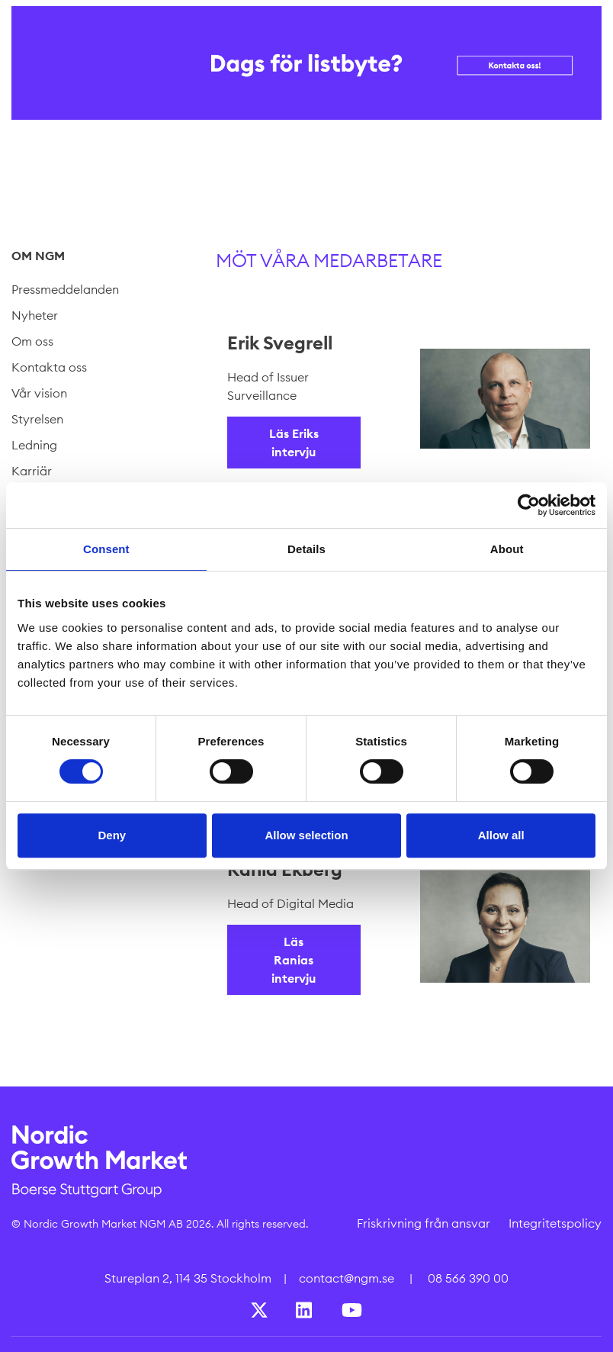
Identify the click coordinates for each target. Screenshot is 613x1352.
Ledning (34, 444)
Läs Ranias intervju (293, 960)
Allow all (501, 835)
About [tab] (507, 548)
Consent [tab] (106, 548)
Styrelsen (37, 419)
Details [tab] (306, 548)
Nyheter (34, 315)
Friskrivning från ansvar (423, 1223)
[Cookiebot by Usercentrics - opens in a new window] (528, 505)
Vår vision (39, 393)
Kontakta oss (49, 367)
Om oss (32, 341)
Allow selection (306, 835)
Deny (112, 835)
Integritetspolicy (555, 1223)
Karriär (31, 470)
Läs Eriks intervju (294, 442)
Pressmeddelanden (65, 289)
